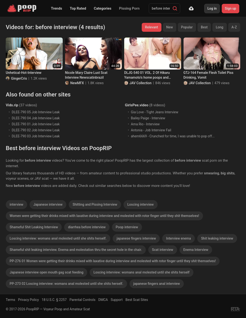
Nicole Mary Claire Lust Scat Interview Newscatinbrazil (86, 75)
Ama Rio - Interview (145, 124)
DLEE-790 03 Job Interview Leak (36, 136)
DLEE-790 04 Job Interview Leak (36, 118)
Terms (10, 300)
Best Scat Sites (136, 300)
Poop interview (127, 227)
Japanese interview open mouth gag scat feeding (46, 272)
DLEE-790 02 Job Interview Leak (36, 130)
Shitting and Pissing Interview (95, 204)
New (169, 27)
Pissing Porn (129, 8)
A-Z (234, 27)
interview (16, 204)
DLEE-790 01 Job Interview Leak (36, 124)
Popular (187, 27)
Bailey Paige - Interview (148, 118)
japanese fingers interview (136, 238)
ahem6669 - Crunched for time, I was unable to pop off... (173, 136)
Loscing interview (140, 204)
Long (219, 27)
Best (204, 27)
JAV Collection (140, 83)
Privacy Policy (28, 300)
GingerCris (19, 78)
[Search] (175, 8)
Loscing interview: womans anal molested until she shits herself (141, 272)
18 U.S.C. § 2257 (54, 300)
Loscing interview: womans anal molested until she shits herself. (58, 238)
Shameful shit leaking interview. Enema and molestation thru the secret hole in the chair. (76, 250)
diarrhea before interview (86, 227)
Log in (211, 8)
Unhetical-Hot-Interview (23, 73)
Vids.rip (12, 105)
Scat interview (162, 250)
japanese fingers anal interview (156, 284)
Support (117, 300)
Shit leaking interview (217, 238)
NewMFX (77, 83)
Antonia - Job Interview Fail (151, 130)
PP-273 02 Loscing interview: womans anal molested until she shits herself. (66, 284)
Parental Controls (82, 300)
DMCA (103, 300)
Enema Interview (195, 250)
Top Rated (78, 8)
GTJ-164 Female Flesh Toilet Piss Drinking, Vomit (209, 75)
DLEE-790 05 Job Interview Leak (36, 112)
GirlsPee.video (136, 105)
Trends (56, 8)
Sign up (230, 8)
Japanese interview (47, 204)
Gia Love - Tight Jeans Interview (154, 112)
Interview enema (178, 238)
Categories (102, 8)
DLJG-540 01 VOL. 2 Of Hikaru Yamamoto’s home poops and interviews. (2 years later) (147, 75)
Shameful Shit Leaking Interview (34, 227)
